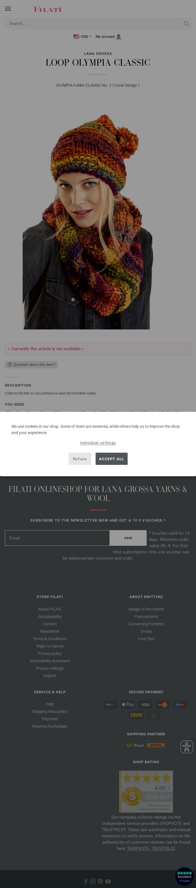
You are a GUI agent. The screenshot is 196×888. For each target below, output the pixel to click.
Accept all (111, 459)
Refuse (80, 459)
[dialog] (98, 444)
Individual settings (98, 443)
